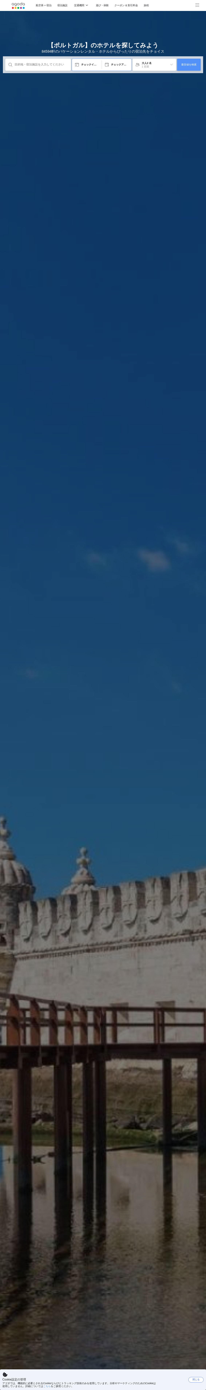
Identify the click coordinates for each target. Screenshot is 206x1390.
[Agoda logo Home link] (18, 5)
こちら (47, 1386)
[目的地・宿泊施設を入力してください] (41, 64)
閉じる (196, 1379)
